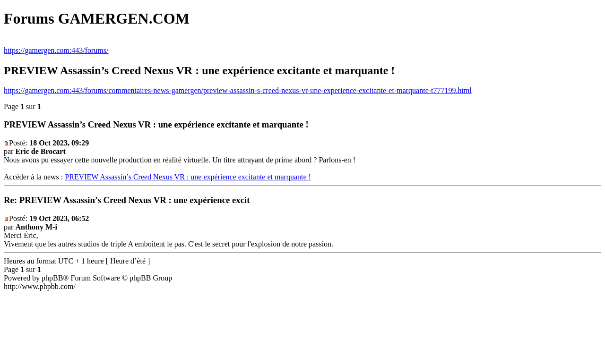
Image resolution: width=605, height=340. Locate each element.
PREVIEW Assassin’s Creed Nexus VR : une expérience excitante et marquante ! (188, 177)
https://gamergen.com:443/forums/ (56, 50)
